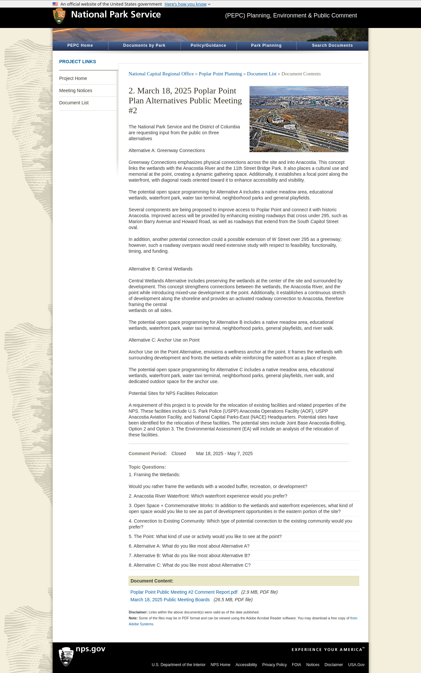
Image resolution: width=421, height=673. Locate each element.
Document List (73, 102)
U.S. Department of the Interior (179, 664)
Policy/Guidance (208, 45)
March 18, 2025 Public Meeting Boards (170, 599)
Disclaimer (334, 664)
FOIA (296, 664)
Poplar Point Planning (220, 73)
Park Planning (266, 45)
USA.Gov (356, 664)
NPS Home (221, 664)
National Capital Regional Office (161, 73)
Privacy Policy (274, 664)
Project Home (73, 78)
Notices (312, 664)
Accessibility (246, 664)
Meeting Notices (75, 90)
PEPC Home (80, 45)
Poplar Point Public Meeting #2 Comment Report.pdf (184, 592)
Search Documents (332, 45)
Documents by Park (144, 45)
